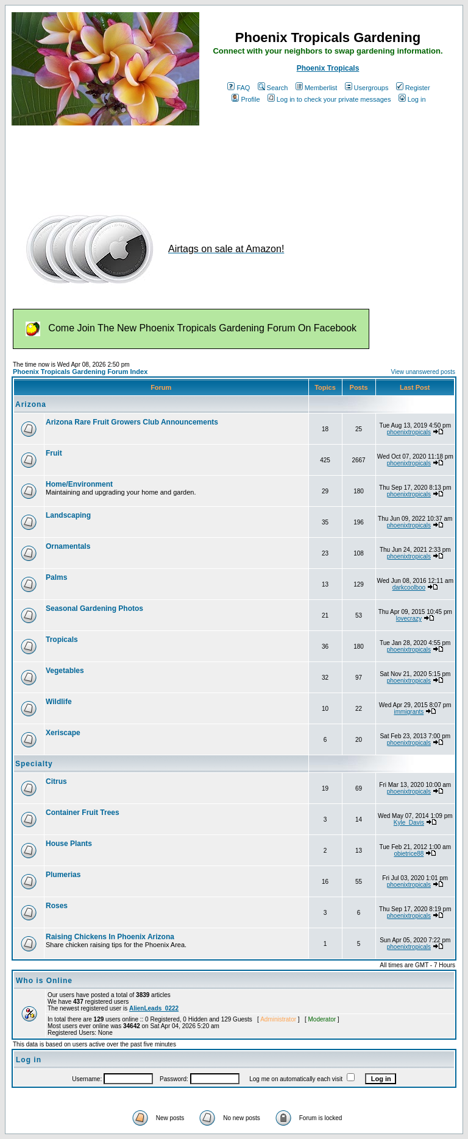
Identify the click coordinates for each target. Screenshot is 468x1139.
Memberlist (317, 87)
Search (273, 87)
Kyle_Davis (409, 822)
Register (413, 87)
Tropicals (62, 639)
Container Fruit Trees (82, 812)
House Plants (69, 843)
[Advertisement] (233, 163)
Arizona (30, 404)
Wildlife (59, 701)
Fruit (54, 453)
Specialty (34, 764)
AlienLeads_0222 (154, 1008)
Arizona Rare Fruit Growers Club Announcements (132, 422)
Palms (56, 577)
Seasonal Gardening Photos (94, 608)
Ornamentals (68, 546)
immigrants (409, 711)
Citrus (56, 781)
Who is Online (44, 980)
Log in (412, 99)
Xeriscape (63, 732)
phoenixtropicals (409, 432)
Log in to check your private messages (329, 99)
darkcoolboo (408, 587)
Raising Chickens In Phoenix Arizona (110, 937)
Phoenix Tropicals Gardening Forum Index (80, 371)
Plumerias (63, 874)
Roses (57, 905)
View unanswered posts (423, 371)
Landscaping (68, 515)
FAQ (238, 87)
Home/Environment (79, 484)
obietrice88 (409, 853)
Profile (246, 99)
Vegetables (65, 670)
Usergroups (367, 87)
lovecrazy (409, 618)
